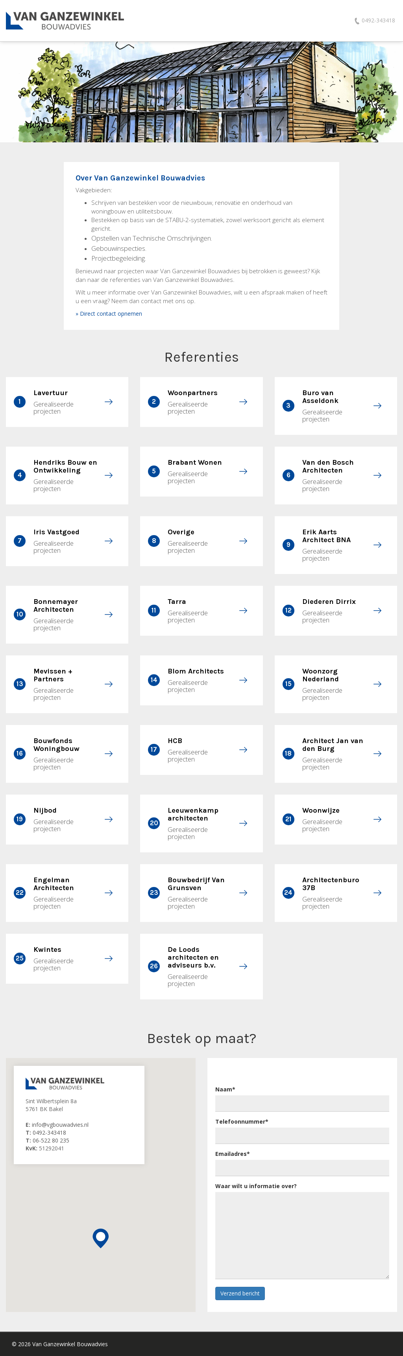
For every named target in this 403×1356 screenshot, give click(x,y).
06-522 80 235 (51, 1140)
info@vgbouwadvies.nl (60, 1124)
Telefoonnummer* (241, 1121)
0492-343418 (49, 1132)
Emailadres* (232, 1153)
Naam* (225, 1089)
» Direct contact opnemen (109, 313)
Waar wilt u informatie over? (256, 1186)
